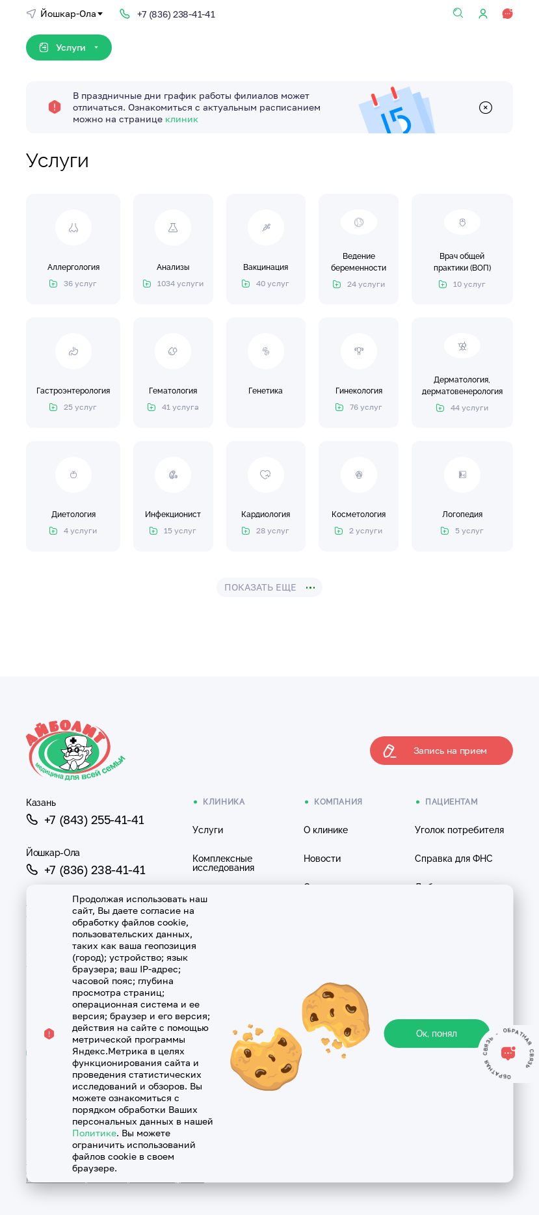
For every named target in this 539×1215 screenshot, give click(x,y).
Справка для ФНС (454, 858)
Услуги (207, 829)
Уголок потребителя (459, 829)
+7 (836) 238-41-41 (85, 869)
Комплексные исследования (223, 863)
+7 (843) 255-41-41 (85, 819)
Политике (94, 1132)
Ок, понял (436, 1033)
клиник (181, 118)
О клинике (326, 829)
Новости (322, 858)
